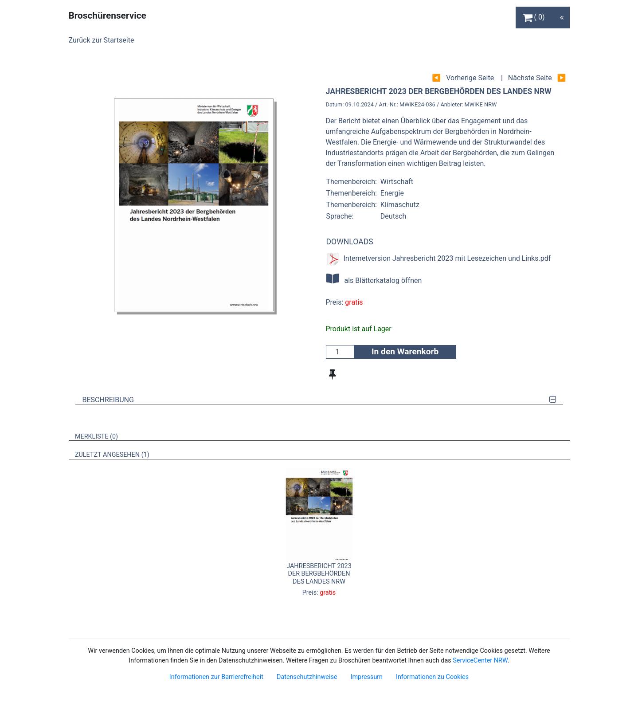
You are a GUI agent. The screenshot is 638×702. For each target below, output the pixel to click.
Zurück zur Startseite (101, 40)
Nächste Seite (530, 78)
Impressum (367, 677)
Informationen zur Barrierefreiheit (216, 677)
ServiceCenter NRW (480, 660)
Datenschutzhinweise (307, 677)
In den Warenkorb (405, 351)
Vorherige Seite (470, 78)
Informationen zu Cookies (432, 677)
